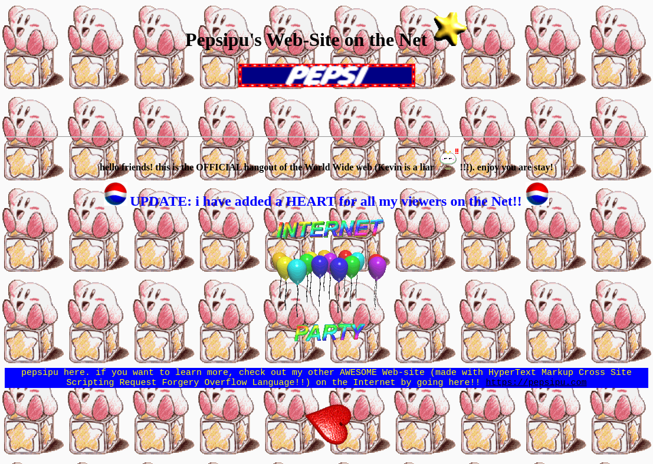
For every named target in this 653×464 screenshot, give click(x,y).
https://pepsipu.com (536, 385)
